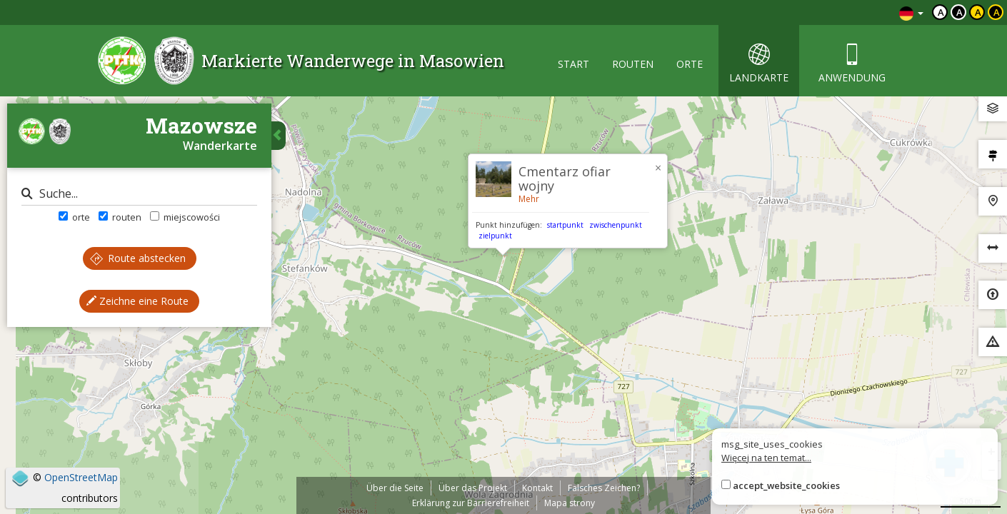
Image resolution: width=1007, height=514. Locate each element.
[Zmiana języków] (911, 12)
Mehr (528, 199)
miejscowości (185, 217)
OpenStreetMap (81, 477)
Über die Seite (395, 488)
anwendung (852, 64)
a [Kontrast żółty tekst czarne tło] (996, 12)
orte (689, 64)
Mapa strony (569, 503)
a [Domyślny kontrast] (941, 12)
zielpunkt (495, 236)
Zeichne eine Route (137, 301)
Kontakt (537, 488)
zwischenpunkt (615, 225)
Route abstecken (138, 258)
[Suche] (139, 194)
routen (632, 64)
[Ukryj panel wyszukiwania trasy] (278, 135)
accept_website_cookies (786, 485)
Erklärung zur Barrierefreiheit (470, 503)
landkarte (758, 64)
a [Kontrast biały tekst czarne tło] (959, 12)
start (573, 64)
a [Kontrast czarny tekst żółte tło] (978, 12)
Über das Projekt (473, 488)
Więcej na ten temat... (766, 457)
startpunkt (565, 225)
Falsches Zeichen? (604, 488)
